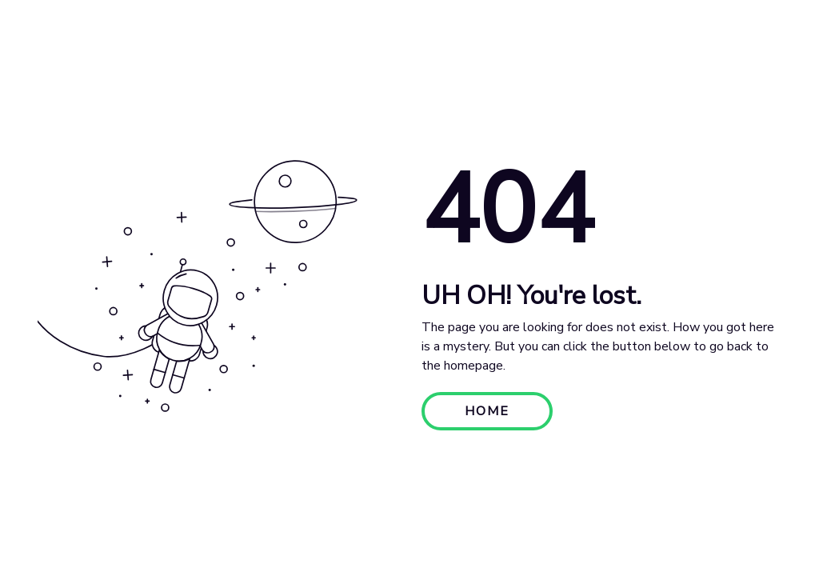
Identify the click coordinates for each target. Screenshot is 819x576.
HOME (487, 411)
